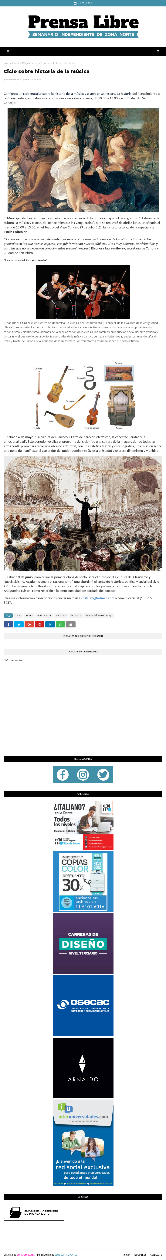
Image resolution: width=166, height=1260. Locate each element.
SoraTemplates (26, 1254)
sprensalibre (13, 79)
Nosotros (140, 1254)
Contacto (156, 1254)
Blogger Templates (66, 1254)
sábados (61, 615)
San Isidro (75, 615)
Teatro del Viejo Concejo (25, 63)
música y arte (44, 615)
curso (18, 615)
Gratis (29, 615)
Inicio (6, 63)
